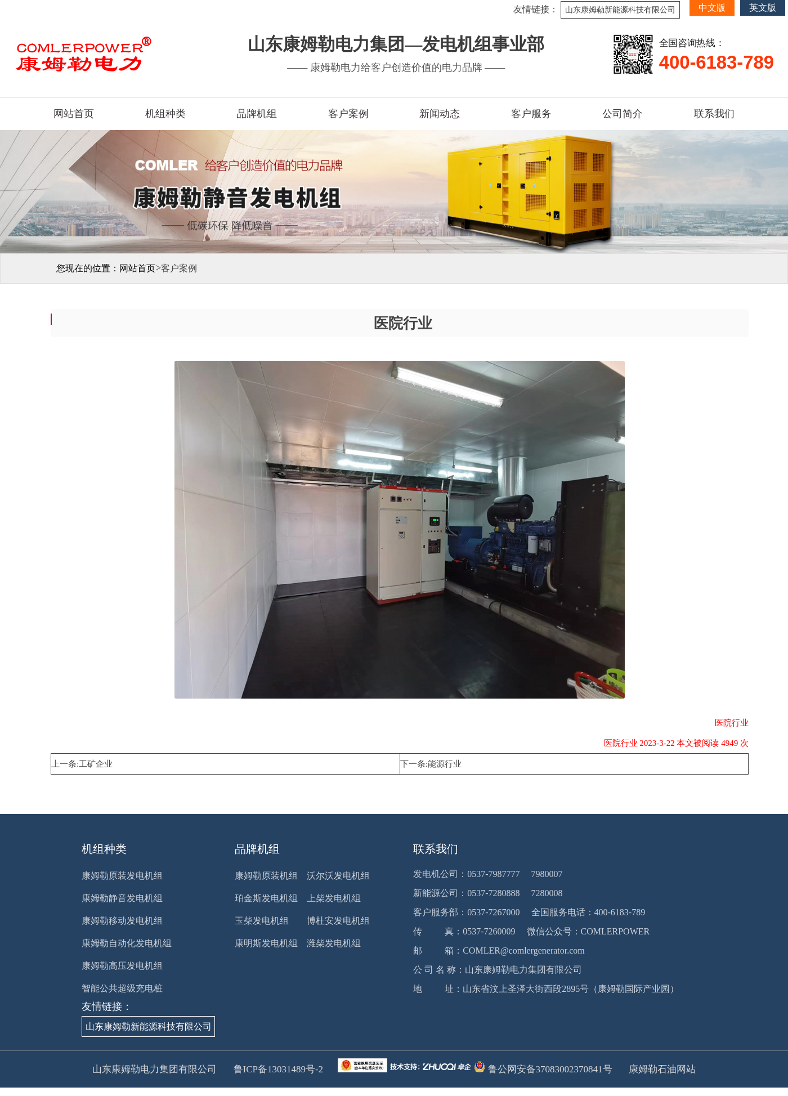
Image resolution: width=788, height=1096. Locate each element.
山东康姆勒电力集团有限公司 (523, 969)
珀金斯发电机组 (266, 898)
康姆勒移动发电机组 (122, 920)
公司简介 (622, 113)
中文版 (712, 7)
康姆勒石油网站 (662, 1069)
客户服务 (531, 113)
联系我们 (714, 113)
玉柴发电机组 (262, 920)
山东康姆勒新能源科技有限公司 (620, 10)
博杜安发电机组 (338, 920)
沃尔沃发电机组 (338, 875)
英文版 (762, 7)
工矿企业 (96, 763)
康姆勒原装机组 (266, 875)
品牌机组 (256, 113)
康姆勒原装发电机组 (122, 875)
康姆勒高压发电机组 (122, 965)
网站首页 (73, 113)
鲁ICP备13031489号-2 (277, 1069)
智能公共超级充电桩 (122, 988)
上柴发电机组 (334, 898)
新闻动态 (439, 113)
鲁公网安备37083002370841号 (548, 1069)
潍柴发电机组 (334, 943)
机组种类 (165, 113)
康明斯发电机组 (266, 943)
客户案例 (348, 113)
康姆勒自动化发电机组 (127, 943)
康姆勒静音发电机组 (122, 898)
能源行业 (445, 763)
